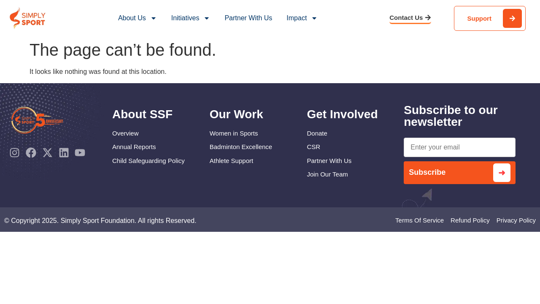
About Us (137, 18)
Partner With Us (248, 18)
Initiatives (191, 18)
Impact (302, 18)
